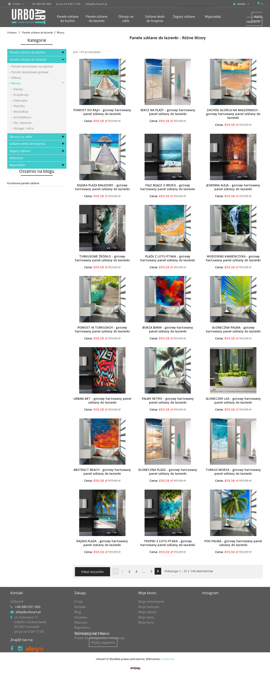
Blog (77, 612)
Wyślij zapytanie (254, 18)
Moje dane (146, 617)
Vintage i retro (23, 128)
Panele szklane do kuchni (27, 52)
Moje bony (146, 622)
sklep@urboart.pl (28, 612)
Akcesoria (16, 158)
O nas (78, 601)
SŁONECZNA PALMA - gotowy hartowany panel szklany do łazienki (233, 329)
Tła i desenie (22, 123)
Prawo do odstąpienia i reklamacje (99, 638)
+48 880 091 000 (27, 607)
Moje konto (147, 593)
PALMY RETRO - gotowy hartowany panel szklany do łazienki (168, 400)
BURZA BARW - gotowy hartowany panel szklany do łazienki (167, 329)
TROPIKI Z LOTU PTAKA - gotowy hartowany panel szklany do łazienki (167, 543)
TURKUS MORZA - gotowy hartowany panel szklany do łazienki (233, 472)
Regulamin (82, 627)
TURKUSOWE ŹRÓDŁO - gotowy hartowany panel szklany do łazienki (102, 258)
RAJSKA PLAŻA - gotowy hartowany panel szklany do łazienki (102, 543)
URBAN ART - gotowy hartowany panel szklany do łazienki (102, 400)
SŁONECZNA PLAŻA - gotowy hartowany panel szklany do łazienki (167, 472)
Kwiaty (18, 89)
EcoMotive (167, 668)
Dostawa (80, 617)
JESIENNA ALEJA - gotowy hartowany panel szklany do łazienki (233, 187)
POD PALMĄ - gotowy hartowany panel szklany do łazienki (233, 543)
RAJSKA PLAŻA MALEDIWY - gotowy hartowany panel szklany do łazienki (102, 187)
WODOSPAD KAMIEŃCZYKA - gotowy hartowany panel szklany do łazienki (233, 258)
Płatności (81, 622)
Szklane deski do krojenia (27, 144)
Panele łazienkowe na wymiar (31, 66)
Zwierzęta (20, 100)
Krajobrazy (21, 95)
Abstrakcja (20, 111)
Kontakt (80, 607)
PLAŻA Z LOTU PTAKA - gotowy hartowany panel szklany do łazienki (167, 258)
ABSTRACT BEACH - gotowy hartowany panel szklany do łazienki (102, 472)
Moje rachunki (148, 607)
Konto (241, 4)
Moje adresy (147, 612)
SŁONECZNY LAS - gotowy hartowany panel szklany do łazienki (233, 400)
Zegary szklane (19, 151)
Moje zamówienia (151, 601)
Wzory (15, 83)
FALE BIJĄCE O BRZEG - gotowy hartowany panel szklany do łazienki (167, 187)
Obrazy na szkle (20, 137)
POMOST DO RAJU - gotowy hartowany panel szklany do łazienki (102, 112)
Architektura (22, 117)
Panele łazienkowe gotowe (29, 72)
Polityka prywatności (89, 633)
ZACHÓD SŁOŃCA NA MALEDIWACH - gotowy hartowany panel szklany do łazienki (233, 114)
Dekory (15, 78)
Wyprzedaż (17, 165)
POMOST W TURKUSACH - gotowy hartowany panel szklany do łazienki (102, 329)
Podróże (19, 106)
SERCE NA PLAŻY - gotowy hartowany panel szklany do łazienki (167, 112)
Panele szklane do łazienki (28, 60)
